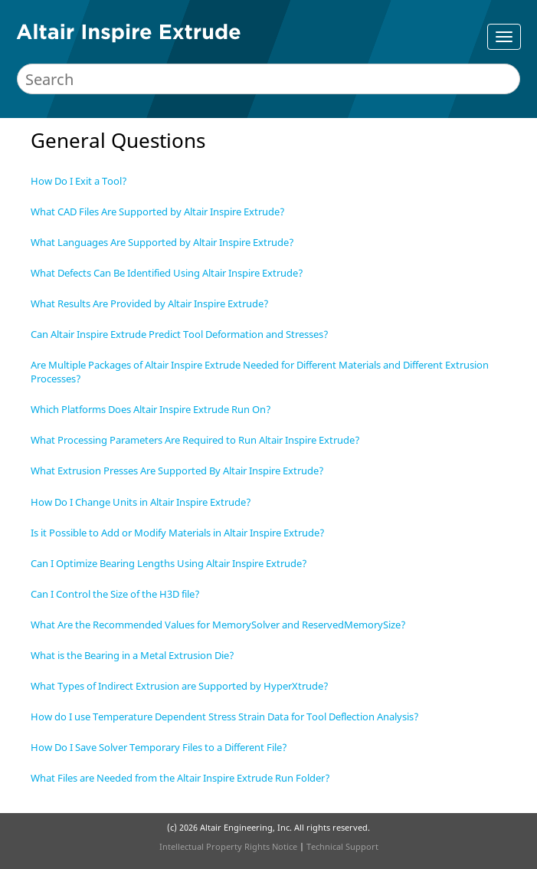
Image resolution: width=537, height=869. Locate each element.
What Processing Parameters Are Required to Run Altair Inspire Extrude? (195, 440)
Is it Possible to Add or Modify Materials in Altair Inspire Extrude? (178, 532)
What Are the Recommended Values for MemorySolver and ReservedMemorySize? (218, 624)
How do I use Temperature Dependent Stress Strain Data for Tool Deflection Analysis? (225, 716)
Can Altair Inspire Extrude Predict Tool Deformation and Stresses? (180, 334)
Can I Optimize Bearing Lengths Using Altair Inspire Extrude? (169, 563)
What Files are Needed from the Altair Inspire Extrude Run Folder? (180, 778)
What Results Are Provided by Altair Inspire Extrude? (150, 303)
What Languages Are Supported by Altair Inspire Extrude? (162, 242)
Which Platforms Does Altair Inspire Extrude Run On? (151, 409)
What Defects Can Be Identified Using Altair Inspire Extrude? (167, 273)
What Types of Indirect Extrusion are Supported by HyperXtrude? (180, 686)
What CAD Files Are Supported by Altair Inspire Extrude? (158, 211)
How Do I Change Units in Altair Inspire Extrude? (141, 502)
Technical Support (342, 846)
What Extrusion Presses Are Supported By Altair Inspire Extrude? (177, 470)
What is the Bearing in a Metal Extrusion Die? (132, 655)
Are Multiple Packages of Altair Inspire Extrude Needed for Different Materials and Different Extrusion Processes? (260, 371)
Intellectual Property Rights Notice (228, 846)
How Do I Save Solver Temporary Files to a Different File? (159, 747)
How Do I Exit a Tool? (79, 181)
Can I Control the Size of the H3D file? (115, 594)
